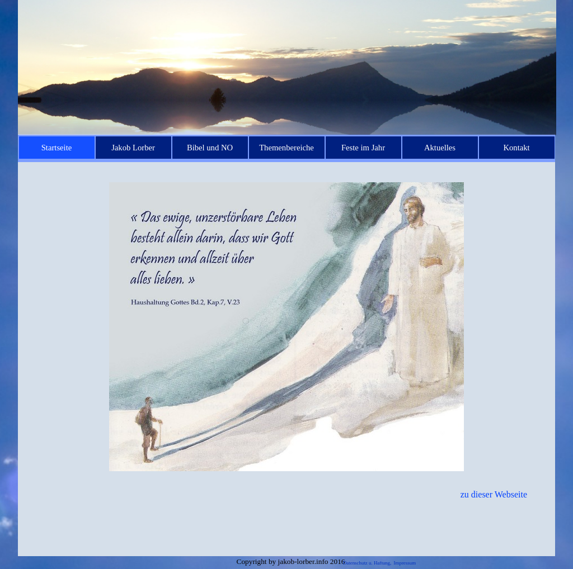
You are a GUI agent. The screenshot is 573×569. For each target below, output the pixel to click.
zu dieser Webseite (494, 494)
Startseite (56, 147)
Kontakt (516, 147)
